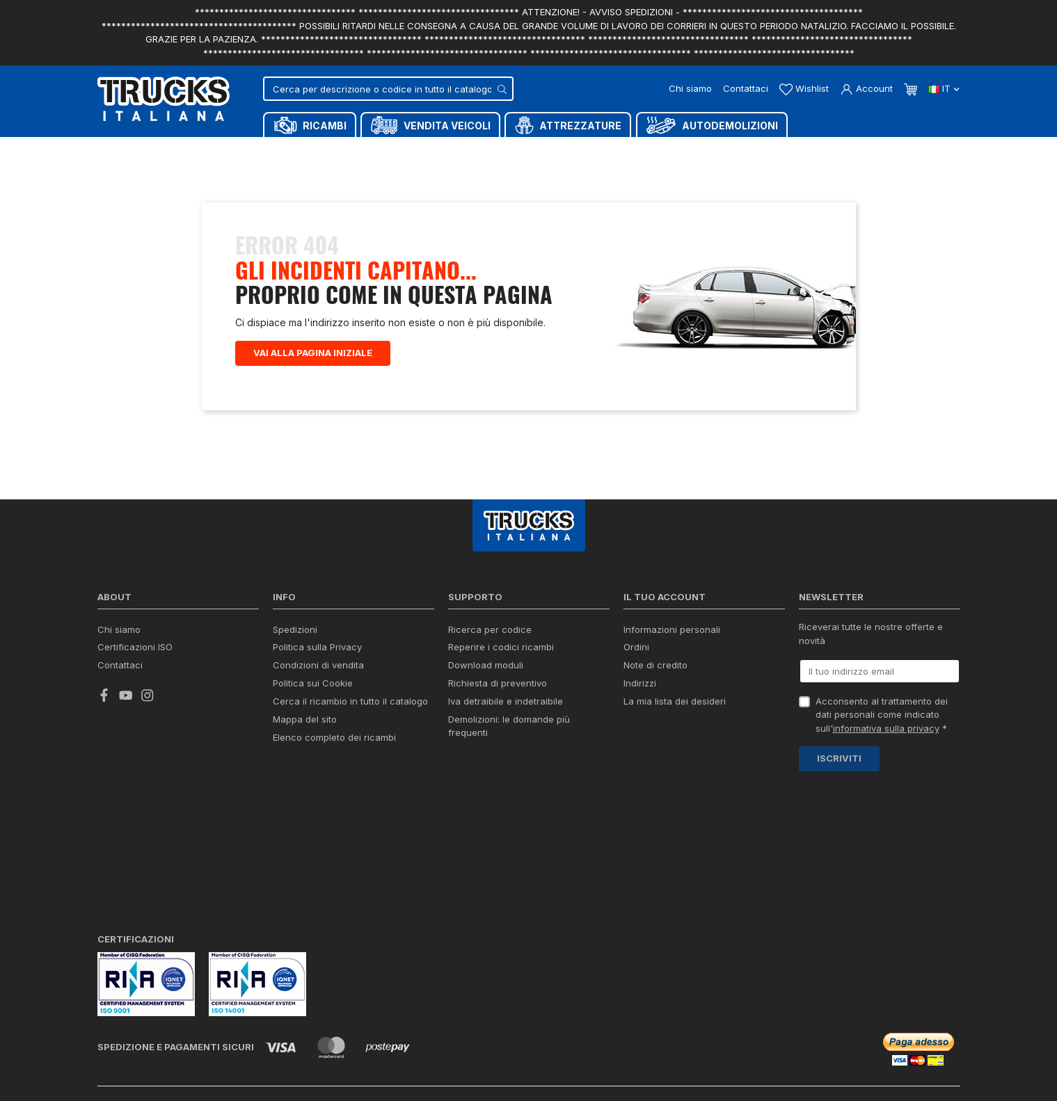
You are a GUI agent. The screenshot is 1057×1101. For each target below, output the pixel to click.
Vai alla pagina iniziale (312, 352)
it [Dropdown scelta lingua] (944, 88)
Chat (688, 1051)
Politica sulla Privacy (317, 646)
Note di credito (655, 664)
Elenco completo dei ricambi (334, 737)
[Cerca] (388, 89)
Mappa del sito (305, 719)
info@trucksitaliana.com (489, 977)
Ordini (636, 646)
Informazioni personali (671, 629)
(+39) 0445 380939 (905, 999)
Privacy (227, 1073)
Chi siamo (690, 88)
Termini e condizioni (288, 1073)
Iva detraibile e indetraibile (505, 701)
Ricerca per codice (490, 629)
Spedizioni (295, 629)
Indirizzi (639, 683)
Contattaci (745, 88)
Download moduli (485, 664)
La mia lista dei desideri (674, 701)
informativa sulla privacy (886, 728)
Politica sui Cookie (313, 683)
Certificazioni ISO (135, 646)
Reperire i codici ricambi (501, 646)
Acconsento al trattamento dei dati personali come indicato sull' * (882, 715)
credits (119, 1038)
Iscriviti (839, 758)
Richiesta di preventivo (497, 683)
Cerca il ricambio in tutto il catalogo (350, 701)
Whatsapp (779, 1051)
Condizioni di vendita (318, 664)
